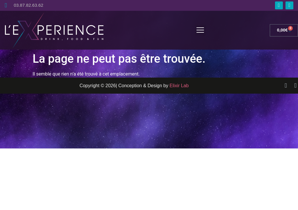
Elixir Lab (179, 85)
